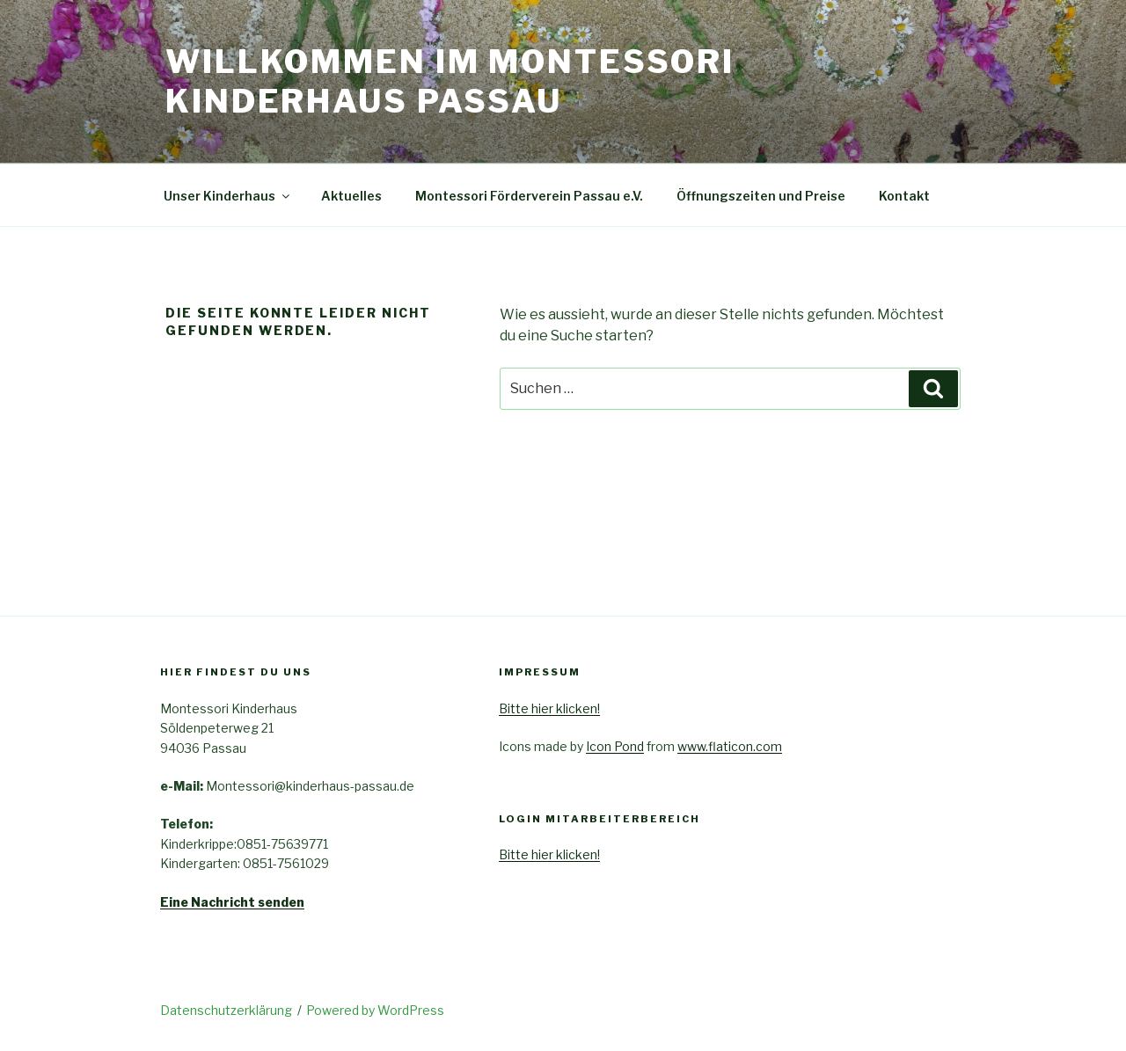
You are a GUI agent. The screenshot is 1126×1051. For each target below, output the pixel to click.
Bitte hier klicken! (549, 708)
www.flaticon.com (729, 746)
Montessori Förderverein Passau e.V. (529, 195)
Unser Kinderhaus (228, 195)
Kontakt (904, 195)
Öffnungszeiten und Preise (760, 195)
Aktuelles (351, 195)
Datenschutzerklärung (226, 1010)
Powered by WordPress (375, 1010)
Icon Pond (615, 746)
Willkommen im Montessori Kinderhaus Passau (450, 81)
